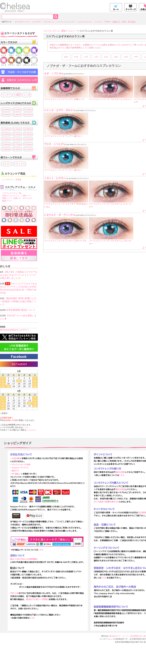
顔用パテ (17, 198)
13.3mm (6, 139)
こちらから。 (32, 430)
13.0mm (6, 134)
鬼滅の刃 (116, 22)
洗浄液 (18, 179)
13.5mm (28, 139)
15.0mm (28, 114)
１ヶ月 (27, 95)
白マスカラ (28, 198)
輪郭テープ (7, 201)
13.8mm (28, 144)
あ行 (66, 57)
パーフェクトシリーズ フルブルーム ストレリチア (110, 205)
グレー (19, 64)
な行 (106, 57)
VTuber (107, 22)
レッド (4, 54)
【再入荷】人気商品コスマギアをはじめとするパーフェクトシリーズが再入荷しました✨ (18, 275)
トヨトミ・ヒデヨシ (55, 178)
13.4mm (17, 139)
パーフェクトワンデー (65, 22)
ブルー (11, 54)
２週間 (17, 95)
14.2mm (17, 109)
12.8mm (28, 129)
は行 (116, 57)
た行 (96, 57)
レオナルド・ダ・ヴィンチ (58, 214)
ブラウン (11, 64)
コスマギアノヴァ (21, 22)
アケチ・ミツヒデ (53, 144)
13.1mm (17, 134)
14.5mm (6, 114)
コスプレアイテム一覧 (11, 193)
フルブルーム (48, 22)
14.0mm (6, 109)
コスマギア (36, 22)
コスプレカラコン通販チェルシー (60, 31)
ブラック (26, 64)
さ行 (86, 57)
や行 (136, 57)
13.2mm (28, 134)
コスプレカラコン (85, 22)
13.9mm (6, 149)
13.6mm (6, 144)
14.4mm (28, 109)
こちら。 (26, 427)
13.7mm (17, 144)
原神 (124, 22)
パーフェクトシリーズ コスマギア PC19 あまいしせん (66, 205)
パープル (34, 54)
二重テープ (26, 196)
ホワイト (34, 64)
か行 (76, 57)
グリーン (19, 54)
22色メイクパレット (10, 196)
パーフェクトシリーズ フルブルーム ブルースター (110, 242)
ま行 (126, 57)
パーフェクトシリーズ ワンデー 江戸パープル (65, 241)
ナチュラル (19, 164)
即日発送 (132, 22)
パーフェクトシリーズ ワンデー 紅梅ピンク (64, 99)
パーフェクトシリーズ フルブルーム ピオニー (110, 99)
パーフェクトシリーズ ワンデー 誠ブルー (63, 136)
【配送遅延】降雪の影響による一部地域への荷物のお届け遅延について (18, 301)
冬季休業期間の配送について (20, 310)
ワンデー (6, 95)
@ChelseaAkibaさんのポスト (14, 329)
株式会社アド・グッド (118, 636)
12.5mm (17, 129)
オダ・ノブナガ (52, 73)
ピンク (4, 64)
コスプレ (6, 164)
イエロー (26, 54)
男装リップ (7, 198)
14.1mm (28, 149)
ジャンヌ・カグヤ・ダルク (58, 110)
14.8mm (17, 114)
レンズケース (8, 179)
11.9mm (6, 129)
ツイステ (98, 22)
